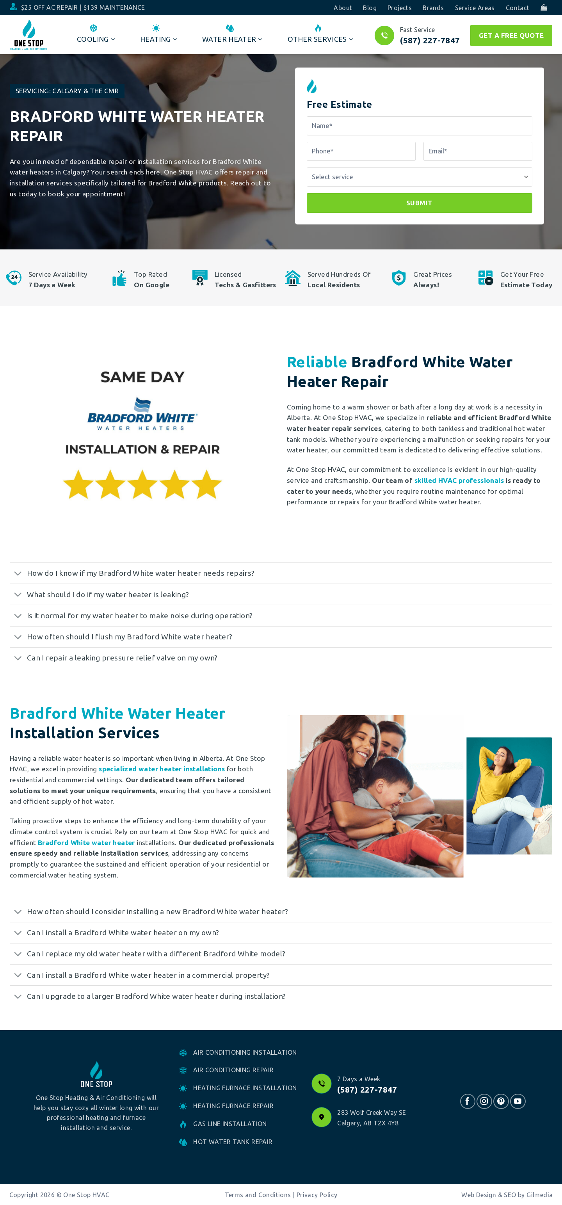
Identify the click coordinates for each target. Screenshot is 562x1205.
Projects (400, 7)
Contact (518, 7)
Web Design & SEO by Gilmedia (507, 1194)
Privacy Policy (317, 1194)
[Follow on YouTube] (517, 1101)
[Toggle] (18, 574)
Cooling (96, 34)
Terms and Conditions (258, 1194)
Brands (433, 7)
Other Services (320, 34)
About (343, 7)
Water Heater (232, 34)
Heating (158, 34)
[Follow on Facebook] (467, 1101)
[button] (543, 7)
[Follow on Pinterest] (501, 1101)
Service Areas (475, 7)
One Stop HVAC (86, 1194)
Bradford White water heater (86, 842)
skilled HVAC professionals (459, 480)
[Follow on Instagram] (484, 1101)
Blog (370, 7)
